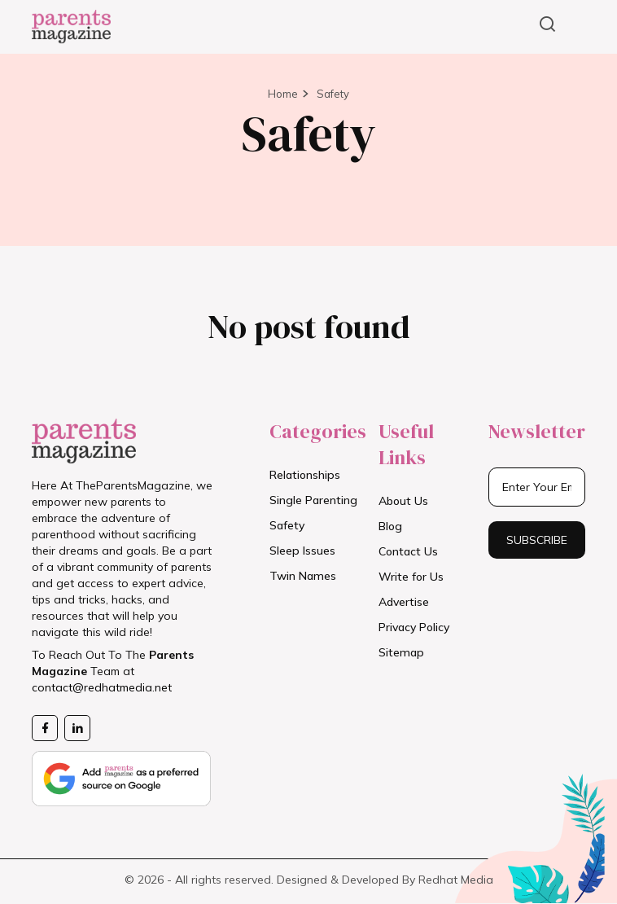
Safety (333, 93)
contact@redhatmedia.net (102, 687)
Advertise (404, 602)
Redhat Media (455, 879)
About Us (403, 501)
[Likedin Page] (77, 728)
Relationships (304, 474)
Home (283, 93)
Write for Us (411, 576)
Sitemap (401, 652)
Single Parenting (313, 500)
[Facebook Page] (45, 728)
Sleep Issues (302, 550)
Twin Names (302, 575)
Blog (390, 526)
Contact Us (408, 551)
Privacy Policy (414, 627)
